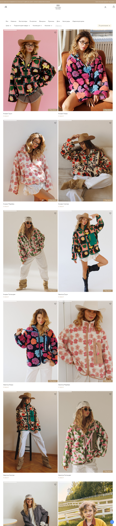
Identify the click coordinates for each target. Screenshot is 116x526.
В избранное (36, 36)
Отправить (105, 477)
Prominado (108, 523)
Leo (29, 493)
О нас (99, 495)
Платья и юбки (78, 495)
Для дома (77, 501)
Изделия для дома (78, 21)
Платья (30, 502)
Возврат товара (101, 504)
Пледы (76, 506)
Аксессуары (66, 21)
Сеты (29, 516)
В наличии (33, 21)
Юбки (29, 509)
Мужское (53, 488)
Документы (100, 513)
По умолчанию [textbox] (103, 29)
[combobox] (104, 29)
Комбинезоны (32, 513)
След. (68, 465)
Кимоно (30, 511)
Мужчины (51, 21)
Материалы (100, 493)
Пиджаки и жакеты (33, 497)
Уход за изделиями (102, 500)
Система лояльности (103, 497)
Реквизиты (100, 511)
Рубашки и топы (32, 504)
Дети (58, 21)
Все (7, 21)
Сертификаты (101, 491)
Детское (77, 488)
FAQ (98, 507)
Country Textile (102, 488)
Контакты (100, 509)
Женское (31, 488)
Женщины (42, 21)
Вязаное (30, 500)
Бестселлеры (23, 21)
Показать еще (58, 458)
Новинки (13, 21)
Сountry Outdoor (32, 491)
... (60, 465)
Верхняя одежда (32, 495)
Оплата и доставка (102, 502)
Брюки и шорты (32, 507)
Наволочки (77, 504)
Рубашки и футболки (56, 497)
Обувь (29, 518)
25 (63, 465)
